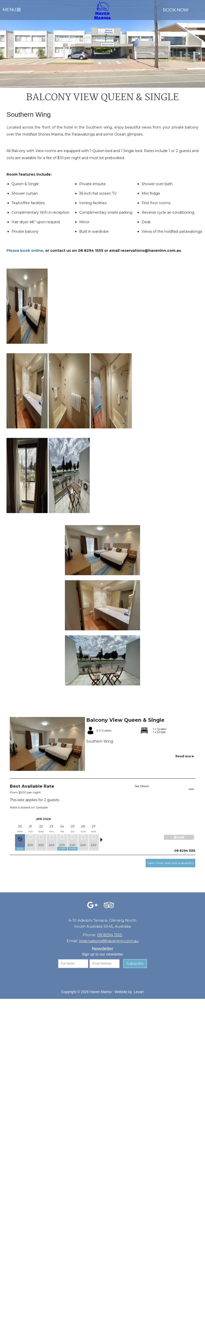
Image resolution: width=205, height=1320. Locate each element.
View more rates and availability (170, 863)
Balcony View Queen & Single (125, 720)
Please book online (25, 250)
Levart (139, 992)
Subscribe (135, 963)
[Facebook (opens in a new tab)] (92, 906)
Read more (184, 756)
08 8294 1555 (109, 934)
